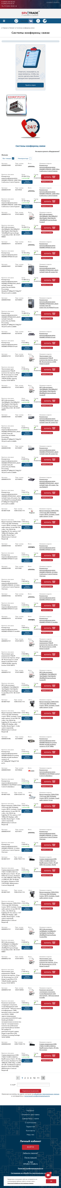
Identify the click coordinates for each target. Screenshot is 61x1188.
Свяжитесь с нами (30, 1119)
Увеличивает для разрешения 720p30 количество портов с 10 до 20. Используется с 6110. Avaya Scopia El (48, 962)
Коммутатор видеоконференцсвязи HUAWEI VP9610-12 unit (47, 598)
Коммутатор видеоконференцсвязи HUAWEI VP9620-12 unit (47, 547)
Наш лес (30, 1135)
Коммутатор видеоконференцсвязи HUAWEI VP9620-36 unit (47, 245)
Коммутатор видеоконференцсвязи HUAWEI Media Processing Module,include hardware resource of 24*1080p (48, 742)
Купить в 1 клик (47, 181)
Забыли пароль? (30, 1153)
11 (38, 1078)
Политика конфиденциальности (30, 1168)
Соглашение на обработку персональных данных (30, 1173)
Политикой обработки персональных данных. (20, 1183)
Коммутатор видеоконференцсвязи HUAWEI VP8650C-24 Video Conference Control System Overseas (48, 572)
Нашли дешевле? (27, 181)
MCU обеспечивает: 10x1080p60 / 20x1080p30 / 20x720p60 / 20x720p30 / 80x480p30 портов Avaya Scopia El (48, 391)
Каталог (12, 28)
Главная (5, 28)
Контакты (30, 1131)
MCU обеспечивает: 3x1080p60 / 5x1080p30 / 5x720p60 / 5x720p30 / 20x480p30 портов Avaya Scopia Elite (47, 933)
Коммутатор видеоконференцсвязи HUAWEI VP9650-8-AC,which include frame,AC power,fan (48, 419)
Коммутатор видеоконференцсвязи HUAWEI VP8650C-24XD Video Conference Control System (49, 168)
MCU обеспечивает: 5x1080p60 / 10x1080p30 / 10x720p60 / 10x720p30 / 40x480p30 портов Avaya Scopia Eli (48, 676)
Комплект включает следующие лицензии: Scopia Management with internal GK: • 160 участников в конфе (49, 993)
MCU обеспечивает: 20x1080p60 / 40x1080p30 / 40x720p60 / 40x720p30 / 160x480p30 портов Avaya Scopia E (48, 218)
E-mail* (13, 1085)
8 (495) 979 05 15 (8, 3)
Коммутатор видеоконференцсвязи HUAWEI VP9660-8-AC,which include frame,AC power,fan (48, 269)
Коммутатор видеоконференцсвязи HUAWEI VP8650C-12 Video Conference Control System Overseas (48, 835)
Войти (30, 1147)
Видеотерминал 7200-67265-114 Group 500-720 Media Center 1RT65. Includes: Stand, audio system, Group (49, 704)
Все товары (7, 158)
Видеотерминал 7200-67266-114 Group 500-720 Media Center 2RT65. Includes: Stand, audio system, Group (49, 513)
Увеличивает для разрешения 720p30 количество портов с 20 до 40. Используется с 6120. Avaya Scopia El (48, 644)
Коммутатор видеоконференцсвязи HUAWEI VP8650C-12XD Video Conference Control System (49, 192)
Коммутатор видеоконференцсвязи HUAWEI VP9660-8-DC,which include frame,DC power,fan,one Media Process (48, 303)
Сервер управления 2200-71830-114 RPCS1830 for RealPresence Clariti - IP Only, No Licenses (49, 1047)
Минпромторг (23, 158)
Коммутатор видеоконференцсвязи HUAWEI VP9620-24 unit (47, 335)
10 (34, 1078)
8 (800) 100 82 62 (8, 2)
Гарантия (30, 1127)
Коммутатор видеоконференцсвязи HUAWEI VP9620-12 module (48, 620)
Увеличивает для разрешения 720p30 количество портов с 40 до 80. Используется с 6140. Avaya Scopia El (48, 360)
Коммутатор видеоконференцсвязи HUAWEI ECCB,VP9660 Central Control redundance (49, 773)
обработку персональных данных (46, 1094)
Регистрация (30, 1158)
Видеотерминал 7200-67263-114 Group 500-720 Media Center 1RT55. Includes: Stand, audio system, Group (49, 895)
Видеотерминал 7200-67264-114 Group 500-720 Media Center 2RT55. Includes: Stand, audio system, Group (49, 797)
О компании (30, 1123)
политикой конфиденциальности (37, 1096)
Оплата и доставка (30, 1115)
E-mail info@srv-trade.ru (30, 1163)
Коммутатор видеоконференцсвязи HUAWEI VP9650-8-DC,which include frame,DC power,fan (48, 451)
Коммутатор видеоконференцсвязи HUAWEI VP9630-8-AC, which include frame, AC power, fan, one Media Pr (49, 483)
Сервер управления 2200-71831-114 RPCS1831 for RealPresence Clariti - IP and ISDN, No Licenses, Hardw (48, 862)
